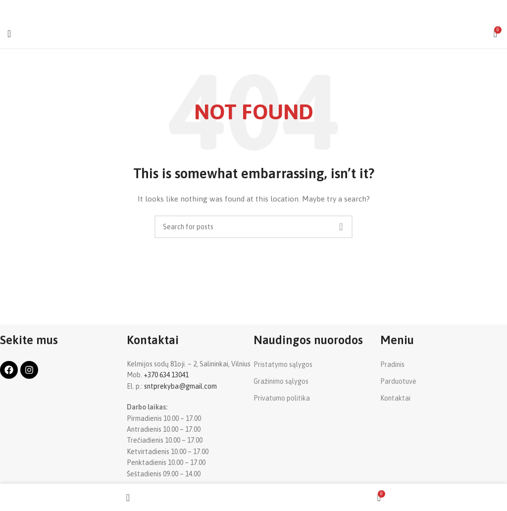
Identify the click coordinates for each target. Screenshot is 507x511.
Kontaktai (395, 398)
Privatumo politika (282, 398)
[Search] (253, 226)
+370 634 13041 (166, 375)
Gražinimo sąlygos (281, 381)
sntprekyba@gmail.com (180, 386)
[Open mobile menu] (9, 34)
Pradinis (392, 364)
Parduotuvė (398, 381)
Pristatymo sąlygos (283, 364)
